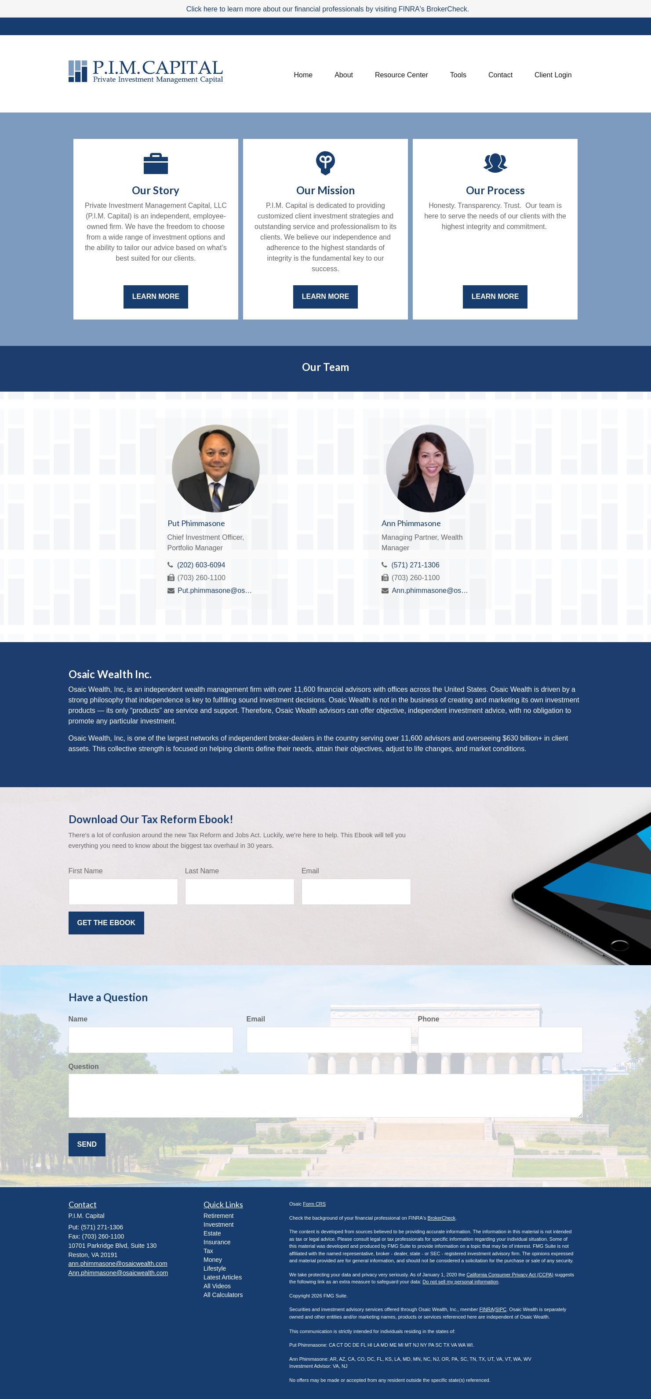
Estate (212, 1233)
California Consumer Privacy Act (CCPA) (509, 1274)
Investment (218, 1224)
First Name (86, 871)
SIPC (501, 1309)
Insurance (217, 1242)
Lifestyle (215, 1268)
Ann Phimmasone (411, 523)
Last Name (202, 871)
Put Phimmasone (196, 523)
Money (213, 1259)
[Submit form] (106, 923)
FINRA (486, 1309)
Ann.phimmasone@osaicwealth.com (430, 590)
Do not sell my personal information (460, 1281)
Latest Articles (223, 1277)
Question (84, 1066)
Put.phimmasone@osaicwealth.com (216, 590)
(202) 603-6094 (201, 565)
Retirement (218, 1215)
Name (78, 1019)
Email (310, 871)
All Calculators (223, 1294)
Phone (429, 1019)
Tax (208, 1250)
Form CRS (314, 1203)
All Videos (217, 1286)
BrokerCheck (442, 1218)
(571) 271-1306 (415, 565)
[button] (344, 73)
